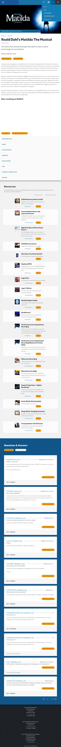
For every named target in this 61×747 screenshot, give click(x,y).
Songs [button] (4, 144)
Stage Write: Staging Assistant (33, 402)
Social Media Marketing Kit (31, 393)
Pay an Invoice (46, 19)
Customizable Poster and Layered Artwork (30, 212)
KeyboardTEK (26, 261)
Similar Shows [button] (6, 161)
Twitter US (43, 743)
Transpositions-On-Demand (32, 414)
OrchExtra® (26, 307)
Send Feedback (56, 743)
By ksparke (9, 448)
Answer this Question (47, 465)
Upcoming (5, 155)
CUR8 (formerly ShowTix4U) (32, 199)
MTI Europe (47, 13)
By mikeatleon (10, 669)
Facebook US (40, 743)
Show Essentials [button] (7, 138)
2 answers (11, 617)
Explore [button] (4, 177)
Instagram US (49, 743)
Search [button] (53, 2)
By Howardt (9, 480)
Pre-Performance (51, 195)
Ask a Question (8, 439)
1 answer (10, 471)
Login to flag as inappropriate (30, 448)
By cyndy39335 (10, 506)
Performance (39, 195)
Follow (4, 35)
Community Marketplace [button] (9, 172)
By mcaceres (10, 552)
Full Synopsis (5, 133)
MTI (45, 10)
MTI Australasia (49, 16)
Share (10, 35)
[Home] (9, 2)
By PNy (8, 650)
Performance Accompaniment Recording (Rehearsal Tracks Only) (32, 336)
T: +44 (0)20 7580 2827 (30, 715)
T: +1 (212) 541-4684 (30, 702)
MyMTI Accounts (44, 2)
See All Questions (20, 439)
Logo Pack (25, 275)
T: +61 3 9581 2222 (30, 731)
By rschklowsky (11, 578)
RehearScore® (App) (29, 364)
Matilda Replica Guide (29, 296)
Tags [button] (3, 166)
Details (38, 206)
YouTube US (46, 743)
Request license (17, 58)
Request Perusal (6, 58)
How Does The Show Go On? (31, 252)
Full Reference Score (29, 242)
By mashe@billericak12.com (14, 601)
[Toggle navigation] (3, 2)
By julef (8, 529)
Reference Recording (29, 352)
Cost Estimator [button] (6, 149)
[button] (48, 2)
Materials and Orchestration (19, 133)
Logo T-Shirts (26, 284)
